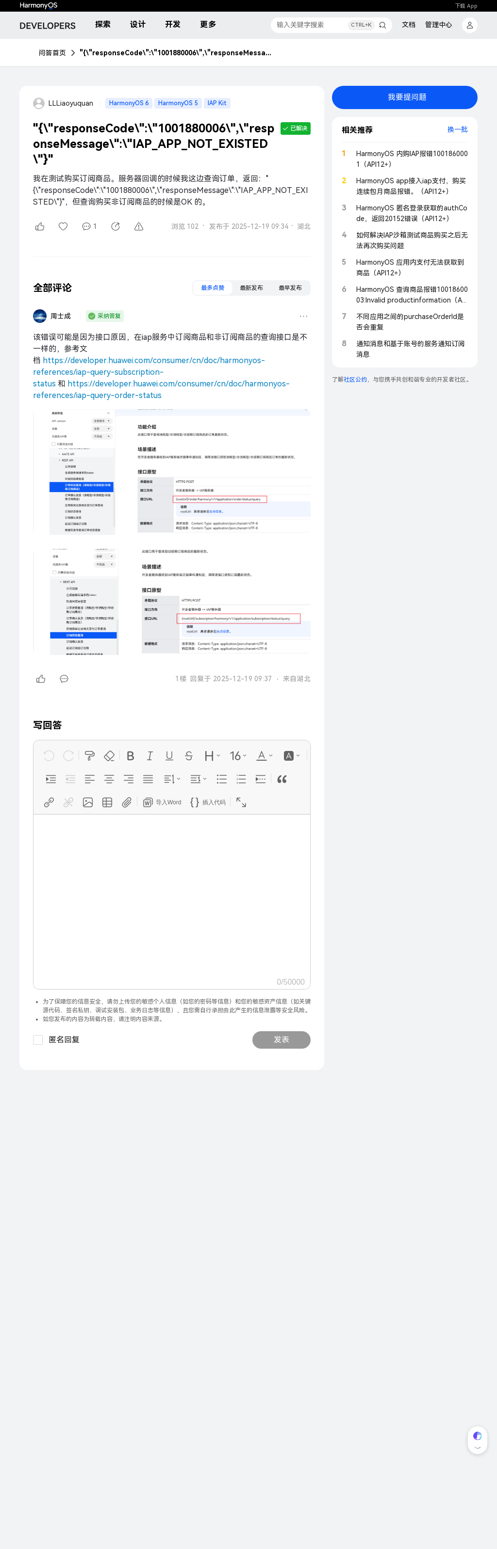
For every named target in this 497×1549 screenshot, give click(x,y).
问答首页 (52, 53)
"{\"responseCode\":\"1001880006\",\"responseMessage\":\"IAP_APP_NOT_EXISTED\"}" (177, 53)
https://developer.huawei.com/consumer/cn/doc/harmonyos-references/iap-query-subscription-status (149, 372)
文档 (408, 25)
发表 (281, 1039)
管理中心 (438, 25)
